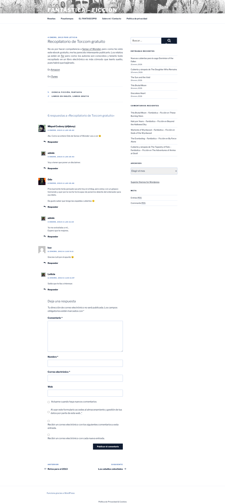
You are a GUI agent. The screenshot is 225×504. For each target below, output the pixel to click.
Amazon (55, 69)
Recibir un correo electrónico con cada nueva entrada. (76, 438)
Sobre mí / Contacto (111, 18)
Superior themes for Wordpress (145, 182)
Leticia (73, 37)
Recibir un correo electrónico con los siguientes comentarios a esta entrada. (83, 426)
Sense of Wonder (91, 49)
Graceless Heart (138, 93)
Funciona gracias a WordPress (61, 493)
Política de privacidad (137, 18)
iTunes (54, 76)
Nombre (53, 356)
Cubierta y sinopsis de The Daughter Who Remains (154, 69)
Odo (50, 179)
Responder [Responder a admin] (53, 168)
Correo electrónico (59, 372)
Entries (136, 198)
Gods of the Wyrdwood (141, 133)
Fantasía (76, 92)
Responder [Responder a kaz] (53, 263)
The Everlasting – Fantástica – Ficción (148, 138)
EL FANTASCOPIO (88, 18)
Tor (62, 56)
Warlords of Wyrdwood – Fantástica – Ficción (151, 130)
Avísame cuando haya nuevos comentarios (74, 401)
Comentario (55, 318)
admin (51, 153)
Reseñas (51, 18)
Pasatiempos (67, 18)
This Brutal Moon (138, 85)
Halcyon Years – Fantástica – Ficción (147, 121)
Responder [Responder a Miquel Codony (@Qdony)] (53, 142)
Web (50, 386)
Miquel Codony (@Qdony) (61, 126)
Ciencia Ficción (61, 92)
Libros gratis (81, 96)
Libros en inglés (61, 96)
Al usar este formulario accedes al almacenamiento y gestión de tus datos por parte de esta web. (86, 411)
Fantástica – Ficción (82, 10)
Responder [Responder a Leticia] (53, 289)
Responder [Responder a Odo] (53, 207)
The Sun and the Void (140, 77)
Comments (138, 203)
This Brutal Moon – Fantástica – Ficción (149, 112)
